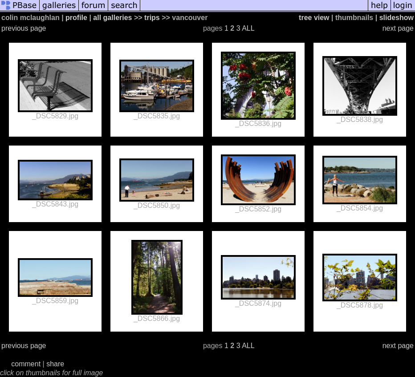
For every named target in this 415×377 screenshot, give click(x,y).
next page (398, 28)
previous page (23, 28)
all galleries (112, 17)
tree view (314, 17)
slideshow (396, 17)
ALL (248, 28)
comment (26, 364)
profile (76, 17)
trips (152, 17)
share (55, 364)
